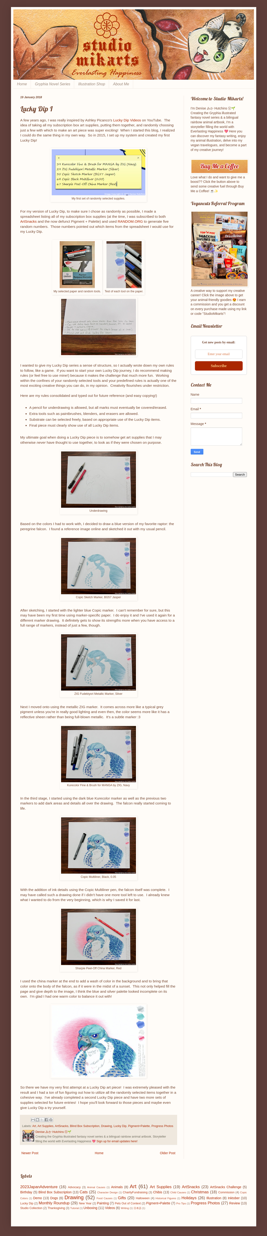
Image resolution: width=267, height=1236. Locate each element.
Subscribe (219, 366)
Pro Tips (181, 1203)
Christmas (200, 1192)
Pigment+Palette (139, 1126)
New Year (85, 1203)
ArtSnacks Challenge (225, 1187)
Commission (226, 1192)
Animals (117, 1187)
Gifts (122, 1198)
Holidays (188, 1198)
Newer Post (30, 1153)
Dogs (54, 1198)
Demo (37, 1198)
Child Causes (178, 1192)
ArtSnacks (28, 221)
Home (22, 84)
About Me (121, 84)
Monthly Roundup (54, 1203)
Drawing (106, 1126)
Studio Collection (31, 1208)
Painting (103, 1203)
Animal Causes (96, 1187)
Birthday (26, 1192)
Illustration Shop (91, 84)
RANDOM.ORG (130, 221)
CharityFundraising (135, 1192)
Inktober (234, 1198)
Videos (110, 1208)
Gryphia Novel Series (52, 84)
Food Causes (105, 1198)
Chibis (157, 1192)
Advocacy (74, 1187)
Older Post (167, 1153)
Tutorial (74, 1208)
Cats (84, 1192)
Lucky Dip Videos (127, 120)
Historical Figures (166, 1198)
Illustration (213, 1198)
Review (234, 1203)
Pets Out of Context (128, 1203)
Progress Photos (162, 1126)
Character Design (107, 1192)
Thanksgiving (56, 1208)
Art (34, 1126)
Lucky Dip (119, 1126)
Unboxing (90, 1208)
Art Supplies (45, 1126)
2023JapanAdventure (39, 1187)
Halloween (143, 1198)
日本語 (137, 1208)
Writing (125, 1208)
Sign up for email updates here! (117, 1141)
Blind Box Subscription (84, 1126)
